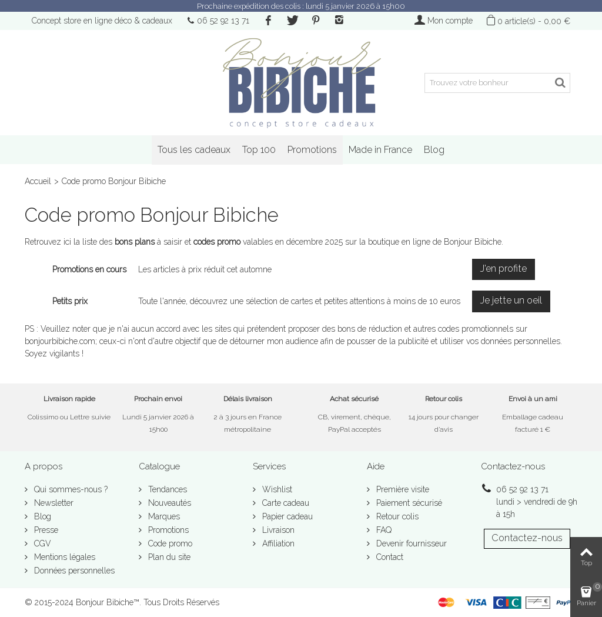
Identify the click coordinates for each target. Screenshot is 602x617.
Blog (434, 149)
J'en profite (503, 268)
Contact (388, 557)
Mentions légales (63, 557)
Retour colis (396, 516)
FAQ (383, 530)
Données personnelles (73, 570)
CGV (41, 543)
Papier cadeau (286, 516)
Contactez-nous (527, 537)
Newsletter (52, 503)
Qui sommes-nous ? (70, 489)
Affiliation (277, 543)
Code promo (169, 543)
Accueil (38, 181)
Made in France (380, 149)
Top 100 (259, 149)
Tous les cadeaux (194, 149)
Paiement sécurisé (408, 503)
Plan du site (168, 557)
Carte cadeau (284, 503)
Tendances (166, 489)
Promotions (312, 149)
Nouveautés (168, 503)
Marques (163, 516)
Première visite (401, 489)
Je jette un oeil (511, 300)
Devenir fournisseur (410, 543)
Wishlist (276, 489)
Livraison (277, 530)
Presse (45, 530)
